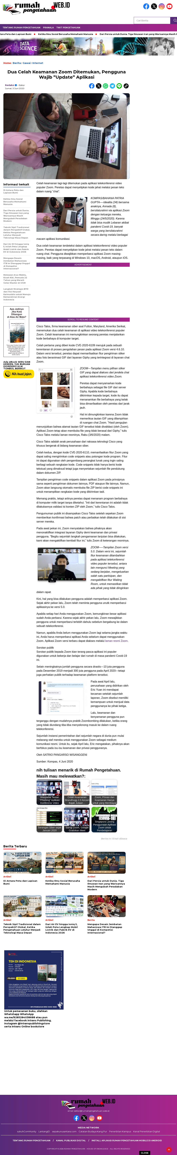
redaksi (9, 85)
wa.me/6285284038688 (19, 1017)
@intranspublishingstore (34, 1023)
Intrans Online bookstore (28, 1026)
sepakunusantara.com (64, 1131)
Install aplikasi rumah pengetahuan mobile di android (127, 1140)
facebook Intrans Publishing (32, 1020)
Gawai (27, 63)
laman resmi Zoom (116, 640)
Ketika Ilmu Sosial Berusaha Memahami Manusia (67, 34)
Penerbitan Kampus (120, 1131)
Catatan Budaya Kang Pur (93, 1131)
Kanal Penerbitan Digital (146, 1131)
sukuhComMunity (26, 1131)
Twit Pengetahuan (68, 27)
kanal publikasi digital (71, 1140)
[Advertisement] (25, 1055)
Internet (37, 63)
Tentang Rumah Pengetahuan (21, 27)
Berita (17, 63)
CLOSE (145, 1153)
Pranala (48, 27)
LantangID (44, 1131)
